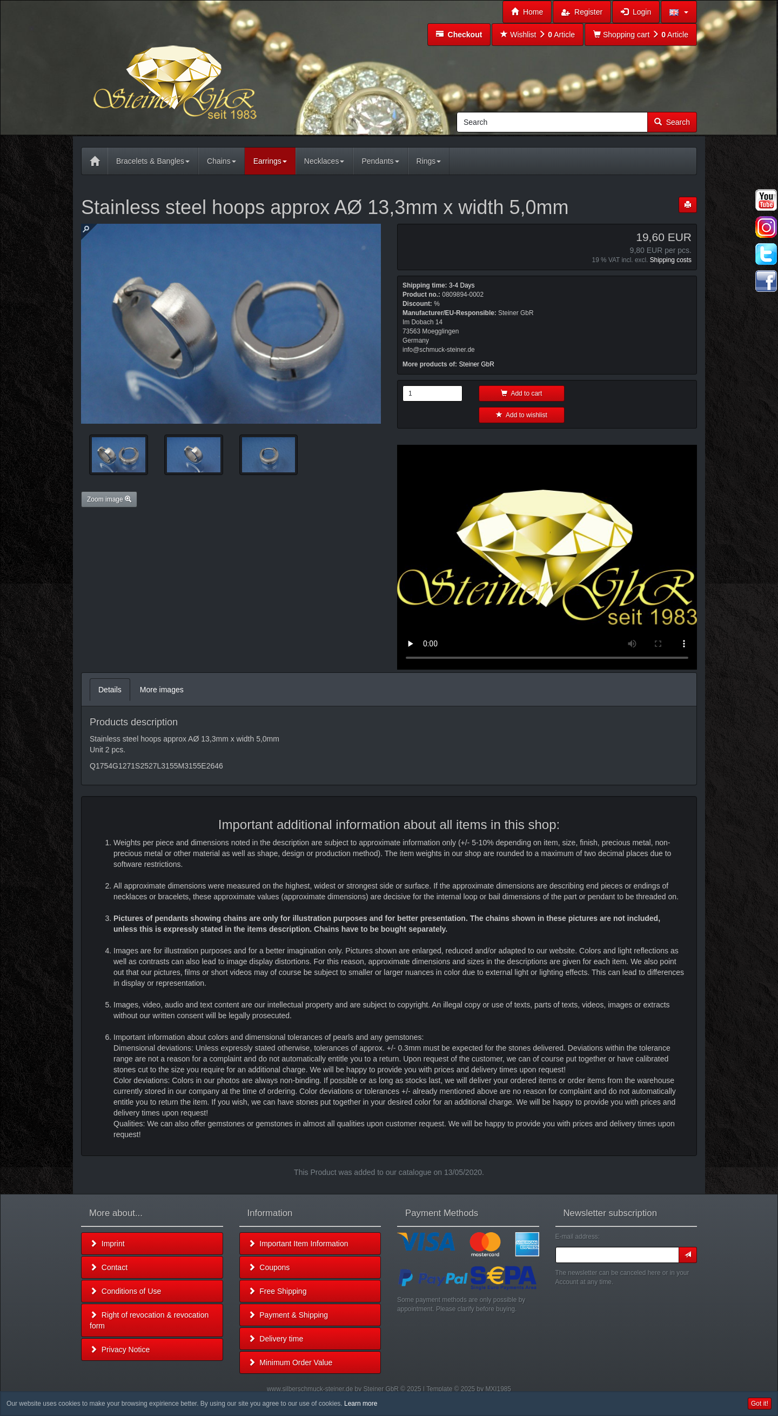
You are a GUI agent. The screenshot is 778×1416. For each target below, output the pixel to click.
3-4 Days (462, 285)
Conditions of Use (125, 1291)
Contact (109, 1267)
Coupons (269, 1267)
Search (672, 122)
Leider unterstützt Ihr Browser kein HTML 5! (547, 557)
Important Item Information (298, 1243)
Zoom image (109, 499)
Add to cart (521, 393)
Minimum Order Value (290, 1362)
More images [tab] (162, 689)
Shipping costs (671, 260)
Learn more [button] (360, 1403)
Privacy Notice (120, 1349)
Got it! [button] (759, 1403)
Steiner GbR (476, 364)
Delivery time (276, 1338)
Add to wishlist (521, 415)
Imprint (107, 1243)
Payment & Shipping (288, 1315)
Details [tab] (110, 689)
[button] (679, 12)
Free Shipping (277, 1291)
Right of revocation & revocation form (149, 1320)
